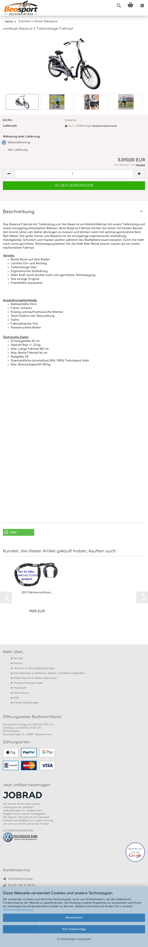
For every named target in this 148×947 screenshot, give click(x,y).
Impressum (20, 687)
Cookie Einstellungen (26, 702)
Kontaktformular (18, 879)
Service (18, 663)
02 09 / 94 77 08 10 (19, 885)
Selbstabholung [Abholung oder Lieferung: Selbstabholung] (16, 142)
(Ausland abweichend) (104, 126)
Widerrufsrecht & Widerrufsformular (35, 678)
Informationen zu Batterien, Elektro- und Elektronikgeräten (49, 673)
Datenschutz (21, 693)
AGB (16, 697)
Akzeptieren (74, 917)
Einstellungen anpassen (74, 939)
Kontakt (18, 658)
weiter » (10, 21)
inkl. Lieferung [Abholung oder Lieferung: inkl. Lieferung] (15, 149)
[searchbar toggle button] (119, 6)
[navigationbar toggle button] (142, 6)
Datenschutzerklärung (18, 910)
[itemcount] (74, 174)
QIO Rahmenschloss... (36, 592)
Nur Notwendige (74, 929)
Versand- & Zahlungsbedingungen (34, 668)
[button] (18, 532)
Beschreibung (18, 211)
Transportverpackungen (28, 683)
